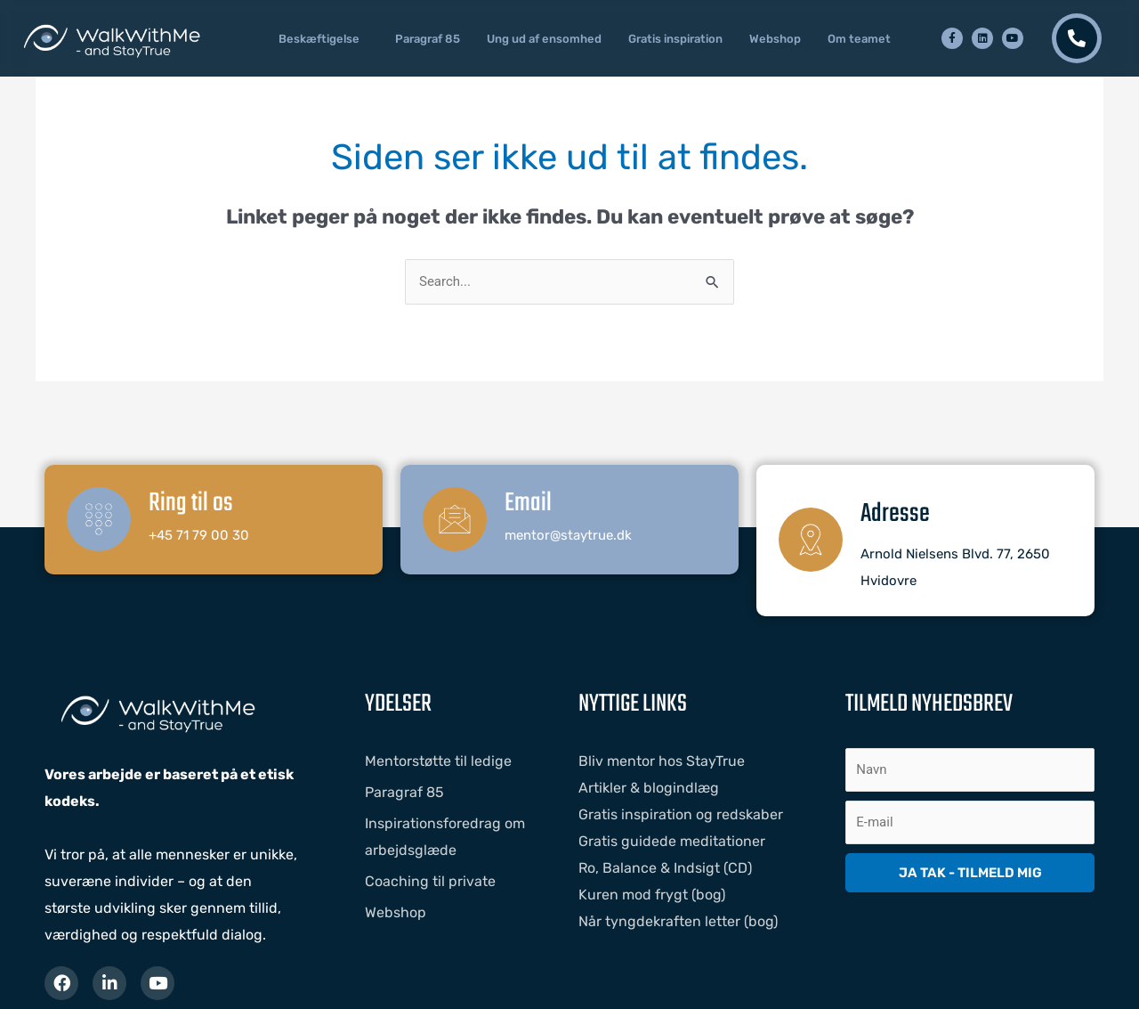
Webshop (775, 38)
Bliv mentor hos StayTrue (661, 761)
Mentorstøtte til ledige (438, 761)
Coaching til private (430, 881)
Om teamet (859, 38)
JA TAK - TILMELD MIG (970, 873)
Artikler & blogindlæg (648, 787)
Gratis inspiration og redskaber (680, 814)
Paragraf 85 (427, 38)
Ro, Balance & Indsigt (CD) (665, 867)
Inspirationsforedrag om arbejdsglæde (445, 836)
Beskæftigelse (319, 38)
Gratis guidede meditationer (671, 841)
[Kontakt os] (1076, 38)
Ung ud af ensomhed (544, 38)
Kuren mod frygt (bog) (651, 894)
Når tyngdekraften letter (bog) (678, 921)
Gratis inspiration (675, 38)
